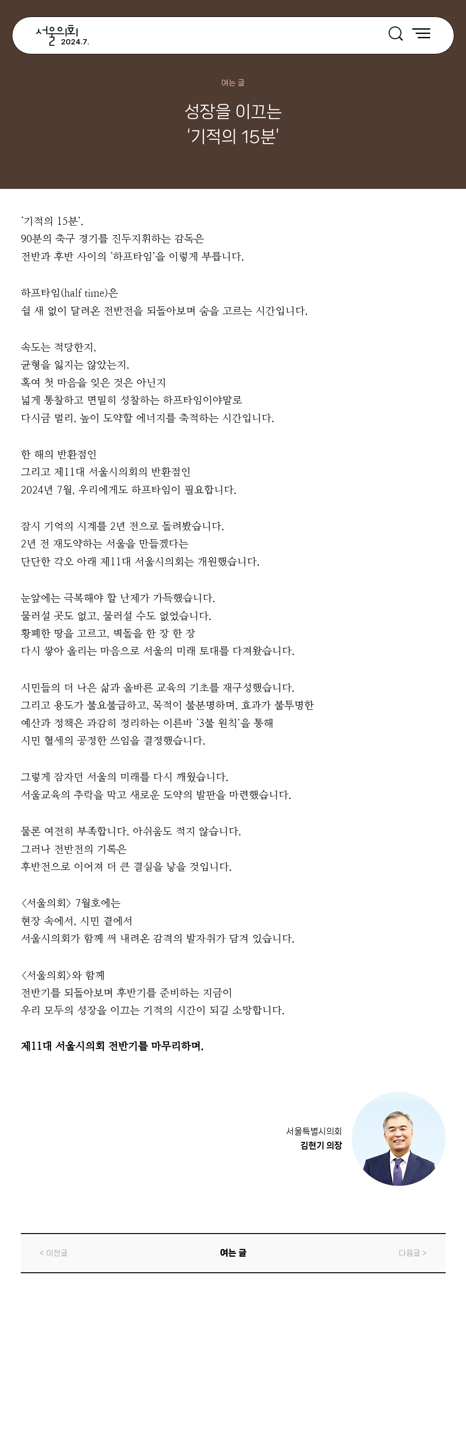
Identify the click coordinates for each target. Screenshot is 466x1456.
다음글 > (413, 1253)
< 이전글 (54, 1253)
